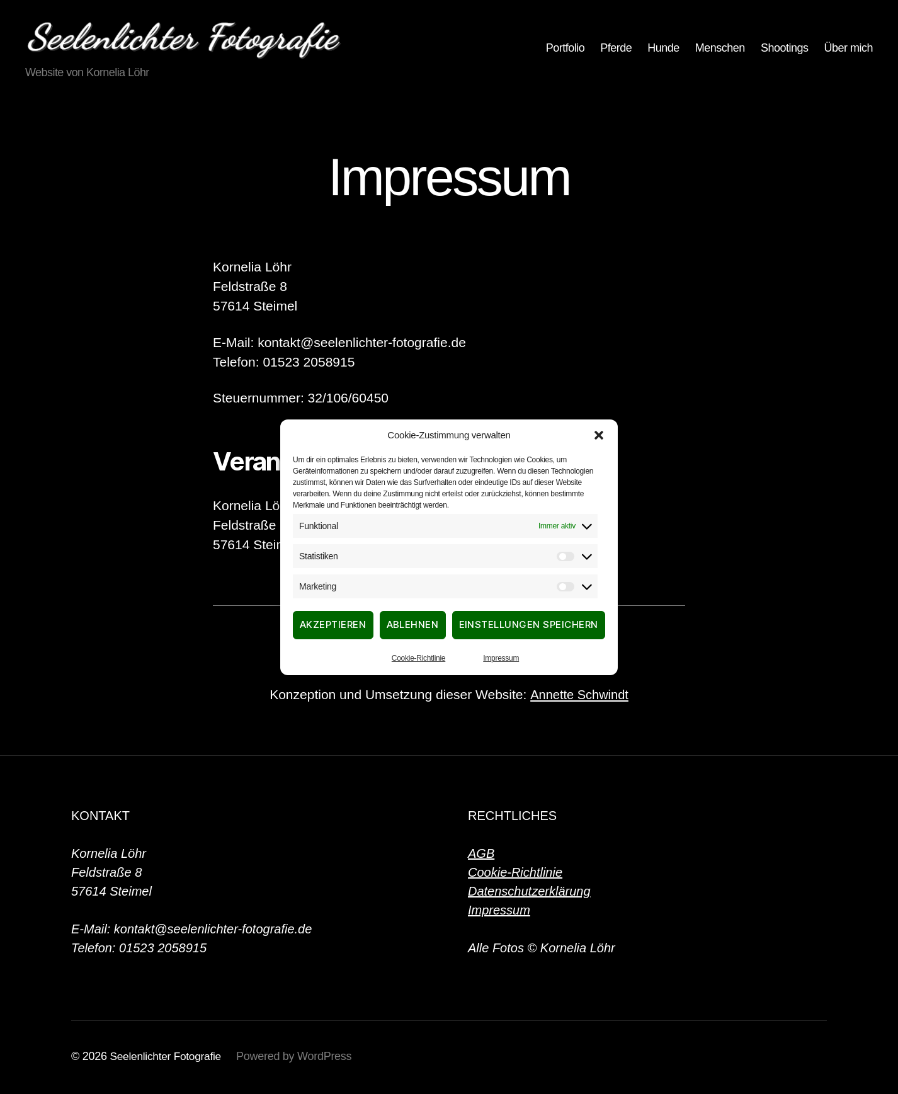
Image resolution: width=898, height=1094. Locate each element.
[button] (599, 435)
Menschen (720, 49)
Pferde (616, 49)
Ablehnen (413, 624)
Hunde (663, 49)
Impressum (501, 658)
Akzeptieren (333, 624)
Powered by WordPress (298, 1058)
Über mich (848, 49)
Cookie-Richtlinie (418, 658)
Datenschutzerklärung (529, 893)
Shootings (785, 49)
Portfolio (565, 49)
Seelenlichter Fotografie (167, 1058)
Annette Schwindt (579, 696)
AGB (481, 855)
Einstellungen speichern (529, 624)
